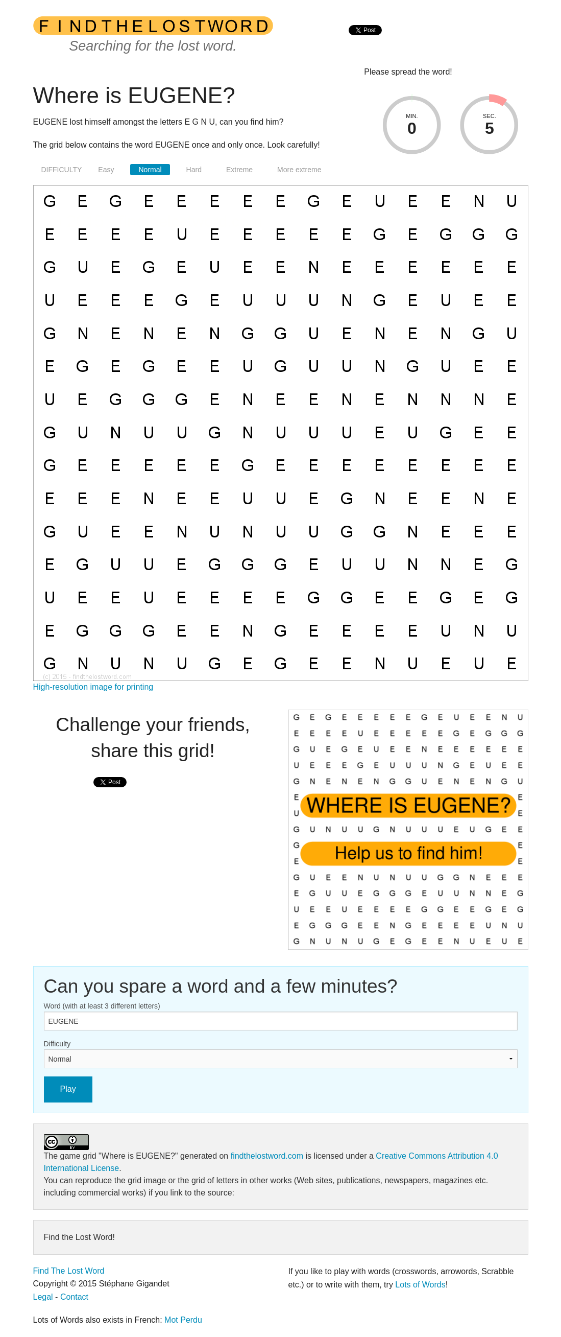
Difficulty (57, 1044)
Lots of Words (420, 1284)
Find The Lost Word (69, 1270)
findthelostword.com (267, 1156)
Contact (74, 1297)
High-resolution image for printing (93, 687)
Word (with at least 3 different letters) (102, 1006)
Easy (106, 170)
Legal (43, 1297)
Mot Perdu (183, 1320)
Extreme (239, 170)
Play (68, 1089)
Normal (149, 170)
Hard (194, 170)
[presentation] (365, 41)
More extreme (299, 170)
